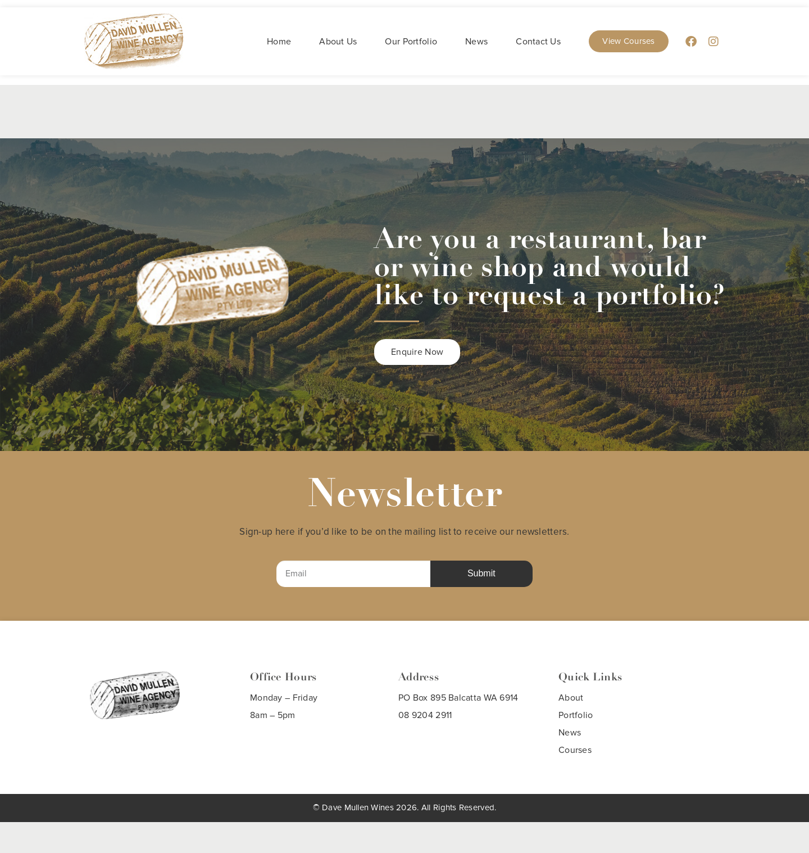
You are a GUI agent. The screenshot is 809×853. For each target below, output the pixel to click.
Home (279, 41)
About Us (338, 41)
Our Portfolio (411, 41)
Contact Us (538, 41)
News (476, 41)
